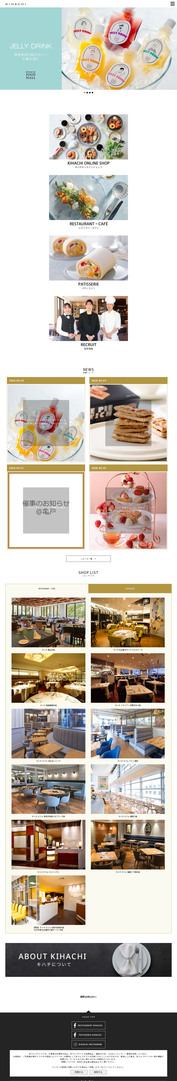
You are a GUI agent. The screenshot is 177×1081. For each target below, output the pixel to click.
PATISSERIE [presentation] (130, 589)
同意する (79, 1072)
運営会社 (88, 1041)
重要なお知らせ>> (88, 980)
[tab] (46, 589)
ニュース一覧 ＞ (88, 558)
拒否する (98, 1072)
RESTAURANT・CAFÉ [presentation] (47, 589)
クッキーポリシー (91, 1061)
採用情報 (88, 1046)
